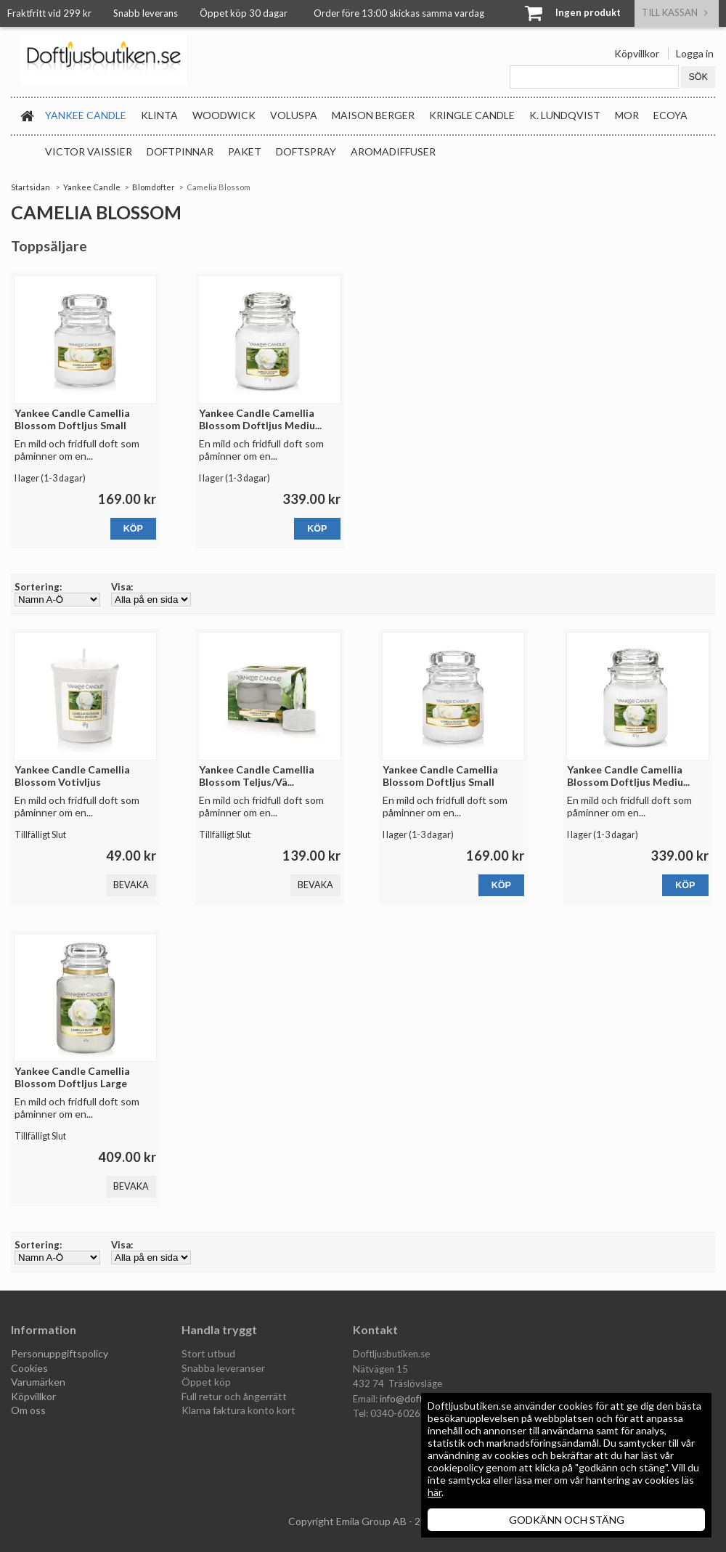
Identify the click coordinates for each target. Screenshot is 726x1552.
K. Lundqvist (564, 115)
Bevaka (131, 884)
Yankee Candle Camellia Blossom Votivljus (72, 775)
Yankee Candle (85, 115)
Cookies (29, 1368)
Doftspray (306, 151)
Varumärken (38, 1382)
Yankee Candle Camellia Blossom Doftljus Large (72, 1077)
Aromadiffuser (393, 151)
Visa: (122, 587)
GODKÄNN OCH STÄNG (566, 1520)
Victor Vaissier (88, 151)
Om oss (28, 1410)
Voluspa (293, 115)
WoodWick (224, 115)
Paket (244, 151)
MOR (627, 115)
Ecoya (670, 115)
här (434, 1492)
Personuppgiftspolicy (59, 1353)
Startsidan (30, 187)
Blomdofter (153, 187)
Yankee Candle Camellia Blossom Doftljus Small (72, 419)
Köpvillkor (636, 53)
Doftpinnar (180, 151)
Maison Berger (373, 115)
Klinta (159, 115)
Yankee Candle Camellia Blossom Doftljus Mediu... (260, 419)
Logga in (695, 53)
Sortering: (38, 587)
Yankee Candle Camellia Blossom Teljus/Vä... (256, 775)
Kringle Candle (472, 115)
